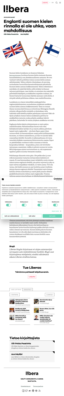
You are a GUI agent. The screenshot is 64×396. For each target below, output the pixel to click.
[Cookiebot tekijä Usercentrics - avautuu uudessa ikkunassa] (55, 179)
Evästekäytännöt (25, 386)
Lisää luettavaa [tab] (16, 289)
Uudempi (49, 294)
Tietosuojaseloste (38, 386)
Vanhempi (15, 294)
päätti (43, 131)
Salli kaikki (52, 216)
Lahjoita (45, 2)
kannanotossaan (15, 75)
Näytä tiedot (55, 211)
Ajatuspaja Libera (17, 9)
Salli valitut (32, 216)
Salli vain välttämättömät (12, 216)
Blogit (12, 17)
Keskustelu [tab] (27, 289)
